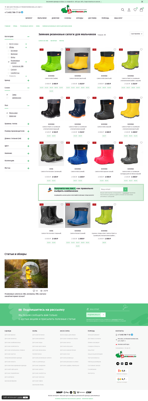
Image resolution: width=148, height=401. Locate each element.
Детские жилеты (10, 338)
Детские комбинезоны (13, 342)
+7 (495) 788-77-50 (13, 12)
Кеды (13, 57)
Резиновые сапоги (27, 26)
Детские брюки (10, 335)
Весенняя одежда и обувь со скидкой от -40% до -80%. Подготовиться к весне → (74, 1)
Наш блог (118, 18)
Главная (8, 26)
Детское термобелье (12, 373)
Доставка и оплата (94, 338)
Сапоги (13, 70)
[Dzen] (122, 363)
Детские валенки (38, 338)
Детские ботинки (38, 335)
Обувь (16, 26)
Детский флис (9, 377)
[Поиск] (123, 10)
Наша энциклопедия (95, 354)
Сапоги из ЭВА (17, 66)
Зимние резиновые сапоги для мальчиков (57, 26)
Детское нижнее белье (68, 350)
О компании (92, 369)
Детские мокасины (39, 350)
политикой (126, 193)
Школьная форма (10, 381)
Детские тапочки (38, 377)
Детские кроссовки (39, 346)
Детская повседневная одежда (15, 365)
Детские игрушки (66, 346)
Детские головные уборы (69, 338)
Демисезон (16, 98)
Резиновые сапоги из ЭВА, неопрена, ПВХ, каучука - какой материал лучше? (26, 295)
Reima (61, 41)
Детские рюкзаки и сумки (69, 362)
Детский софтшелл (11, 369)
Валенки (14, 54)
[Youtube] (130, 363)
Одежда (12, 76)
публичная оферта (87, 398)
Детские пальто (10, 362)
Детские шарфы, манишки (69, 365)
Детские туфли (37, 381)
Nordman (54, 41)
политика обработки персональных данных (68, 398)
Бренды (79, 18)
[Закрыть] (142, 1)
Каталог (28, 18)
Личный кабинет (93, 335)
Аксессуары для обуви (68, 335)
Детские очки (65, 354)
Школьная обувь (38, 385)
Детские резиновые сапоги (41, 358)
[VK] (126, 363)
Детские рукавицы (66, 358)
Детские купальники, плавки (15, 350)
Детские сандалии (38, 365)
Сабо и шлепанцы (38, 362)
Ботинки (14, 51)
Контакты (91, 373)
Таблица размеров (94, 362)
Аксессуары (13, 44)
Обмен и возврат (93, 342)
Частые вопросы (93, 358)
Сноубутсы (15, 73)
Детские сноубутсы (39, 373)
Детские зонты (65, 342)
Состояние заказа (94, 365)
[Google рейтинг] (122, 380)
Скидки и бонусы (94, 346)
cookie (19, 397)
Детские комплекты (12, 346)
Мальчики (42, 18)
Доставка (92, 18)
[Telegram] (22, 12)
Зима (39, 26)
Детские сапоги (37, 369)
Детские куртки (10, 354)
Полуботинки (37, 354)
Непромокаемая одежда (13, 358)
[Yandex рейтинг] (122, 372)
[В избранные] (62, 50)
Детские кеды (37, 342)
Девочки (55, 18)
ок (25, 397)
